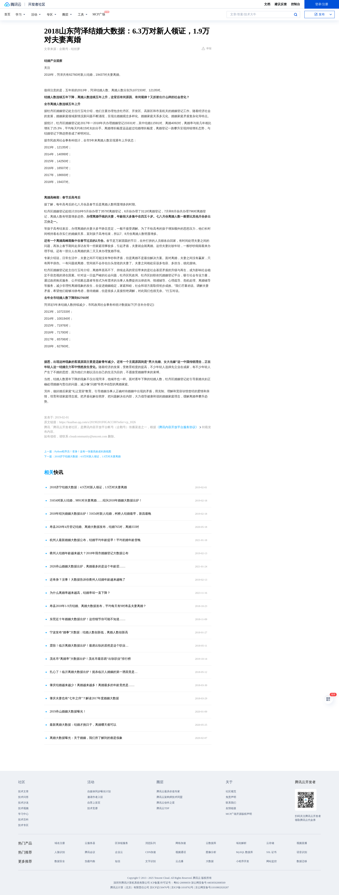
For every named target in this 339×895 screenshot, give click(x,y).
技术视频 (23, 808)
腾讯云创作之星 (166, 802)
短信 (117, 861)
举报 (206, 48)
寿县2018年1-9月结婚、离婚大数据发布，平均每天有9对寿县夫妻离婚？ (98, 606)
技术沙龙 (23, 802)
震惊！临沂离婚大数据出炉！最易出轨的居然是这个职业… (89, 645)
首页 (7, 14)
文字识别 (150, 861)
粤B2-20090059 (182, 882)
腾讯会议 (90, 852)
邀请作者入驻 (95, 797)
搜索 (295, 14)
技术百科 (23, 819)
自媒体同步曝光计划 (99, 791)
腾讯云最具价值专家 (168, 791)
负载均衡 (90, 861)
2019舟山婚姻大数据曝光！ (68, 711)
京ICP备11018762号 (182, 887)
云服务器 (90, 843)
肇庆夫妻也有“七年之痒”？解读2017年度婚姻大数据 (84, 698)
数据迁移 (302, 861)
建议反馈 (281, 4)
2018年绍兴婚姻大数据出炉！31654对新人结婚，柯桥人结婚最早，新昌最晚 (100, 513)
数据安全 (59, 861)
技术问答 (23, 797)
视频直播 (302, 843)
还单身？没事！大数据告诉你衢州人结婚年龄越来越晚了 (87, 579)
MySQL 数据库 (244, 852)
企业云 (119, 852)
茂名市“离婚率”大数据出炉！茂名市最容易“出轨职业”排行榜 (90, 658)
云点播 (179, 861)
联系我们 (231, 802)
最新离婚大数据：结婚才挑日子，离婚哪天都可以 (83, 724)
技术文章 (23, 791)
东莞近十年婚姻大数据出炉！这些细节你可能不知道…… (87, 619)
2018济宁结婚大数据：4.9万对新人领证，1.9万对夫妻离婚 (88, 487)
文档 (267, 4)
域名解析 (241, 843)
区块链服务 (121, 843)
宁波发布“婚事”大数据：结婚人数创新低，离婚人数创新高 (89, 632)
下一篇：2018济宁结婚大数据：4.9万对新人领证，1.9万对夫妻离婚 (82, 456)
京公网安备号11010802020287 (212, 887)
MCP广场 (99, 14)
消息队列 (150, 843)
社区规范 (231, 791)
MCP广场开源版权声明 (239, 813)
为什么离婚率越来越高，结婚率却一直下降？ (80, 592)
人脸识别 (59, 852)
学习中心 (23, 813)
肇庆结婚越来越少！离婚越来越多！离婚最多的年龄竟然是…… (92, 685)
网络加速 (181, 843)
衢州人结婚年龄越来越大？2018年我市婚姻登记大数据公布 (89, 553)
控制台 (295, 4)
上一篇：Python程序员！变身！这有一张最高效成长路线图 (77, 451)
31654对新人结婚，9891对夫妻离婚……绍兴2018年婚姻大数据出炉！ (96, 500)
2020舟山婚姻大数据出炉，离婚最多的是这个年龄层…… (87, 566)
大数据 (210, 861)
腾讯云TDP (163, 808)
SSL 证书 (271, 852)
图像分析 (211, 852)
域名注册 (59, 843)
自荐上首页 (93, 802)
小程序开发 (242, 861)
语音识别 (302, 852)
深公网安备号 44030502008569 (208, 882)
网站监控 (271, 861)
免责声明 (231, 797)
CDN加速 (150, 852)
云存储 (270, 843)
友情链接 (231, 808)
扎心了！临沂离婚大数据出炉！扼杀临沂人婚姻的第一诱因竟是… (94, 672)
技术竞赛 (92, 808)
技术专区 (23, 825)
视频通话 (181, 852)
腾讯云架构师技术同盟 (169, 797)
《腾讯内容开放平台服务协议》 (177, 427)
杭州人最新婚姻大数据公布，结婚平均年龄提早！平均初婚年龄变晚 (95, 540)
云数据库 (211, 843)
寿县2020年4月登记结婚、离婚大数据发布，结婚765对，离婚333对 (94, 526)
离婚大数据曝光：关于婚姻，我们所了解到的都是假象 (86, 738)
